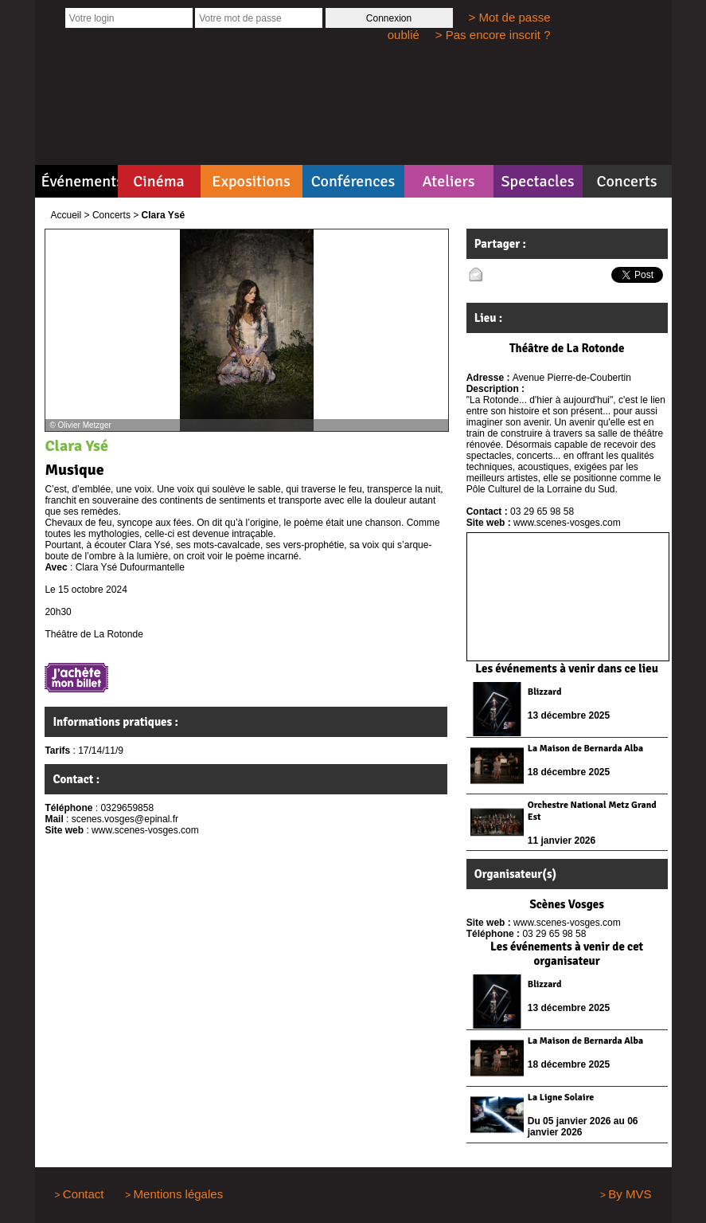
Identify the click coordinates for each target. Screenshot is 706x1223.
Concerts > (115, 215)
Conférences (353, 181)
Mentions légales (179, 1194)
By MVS (629, 1194)
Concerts (626, 181)
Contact (83, 1194)
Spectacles (537, 181)
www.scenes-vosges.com (145, 830)
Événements (79, 181)
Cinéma (159, 181)
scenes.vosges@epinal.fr (125, 819)
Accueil (66, 215)
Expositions (251, 181)
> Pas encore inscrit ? (493, 34)
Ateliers (448, 181)
